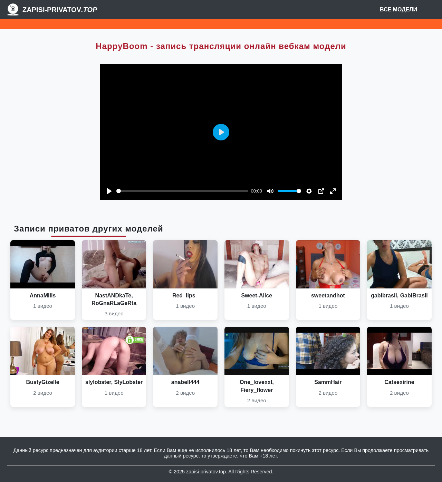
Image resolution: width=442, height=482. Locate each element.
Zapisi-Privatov (59, 9)
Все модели (398, 9)
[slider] (182, 191)
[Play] (109, 191)
